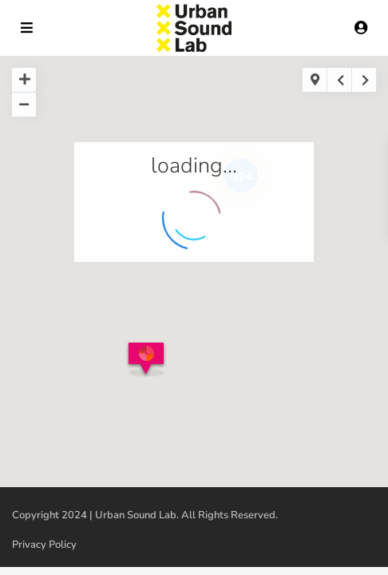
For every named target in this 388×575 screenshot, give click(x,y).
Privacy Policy (44, 544)
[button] (148, 364)
